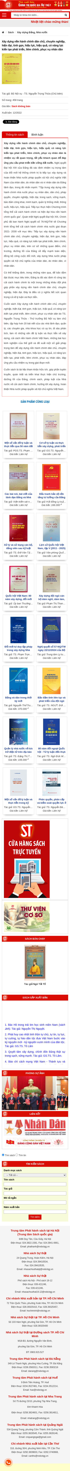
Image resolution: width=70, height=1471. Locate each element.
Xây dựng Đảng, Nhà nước (32, 32)
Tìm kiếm (35, 1217)
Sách (11, 32)
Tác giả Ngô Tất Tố (35, 984)
